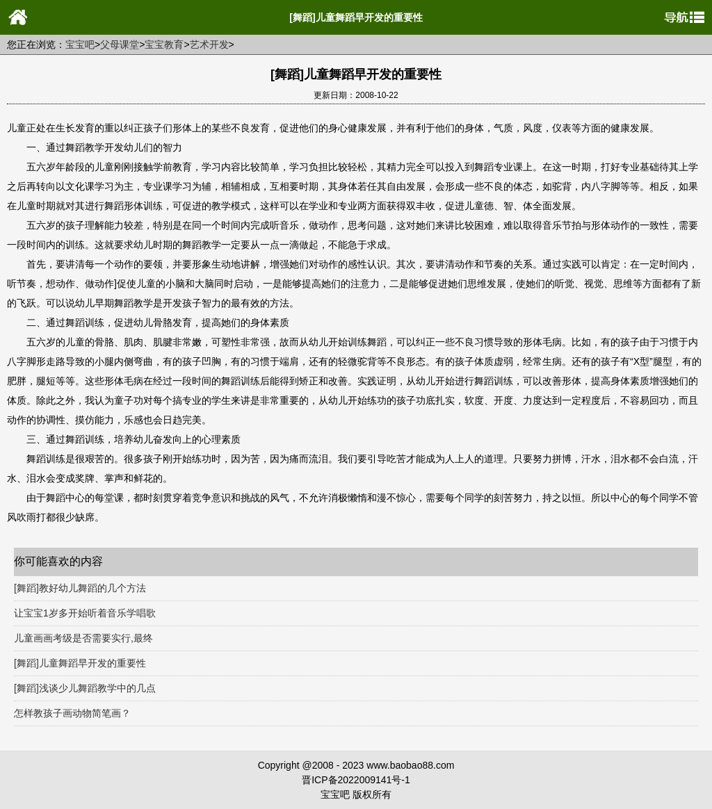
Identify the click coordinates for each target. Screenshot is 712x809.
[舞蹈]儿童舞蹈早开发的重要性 (80, 663)
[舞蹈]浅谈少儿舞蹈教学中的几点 (85, 688)
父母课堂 (119, 44)
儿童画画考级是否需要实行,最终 (83, 638)
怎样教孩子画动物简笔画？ (72, 713)
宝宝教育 (164, 44)
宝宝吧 (80, 44)
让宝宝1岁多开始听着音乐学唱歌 (85, 613)
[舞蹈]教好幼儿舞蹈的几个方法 (80, 588)
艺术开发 (209, 44)
